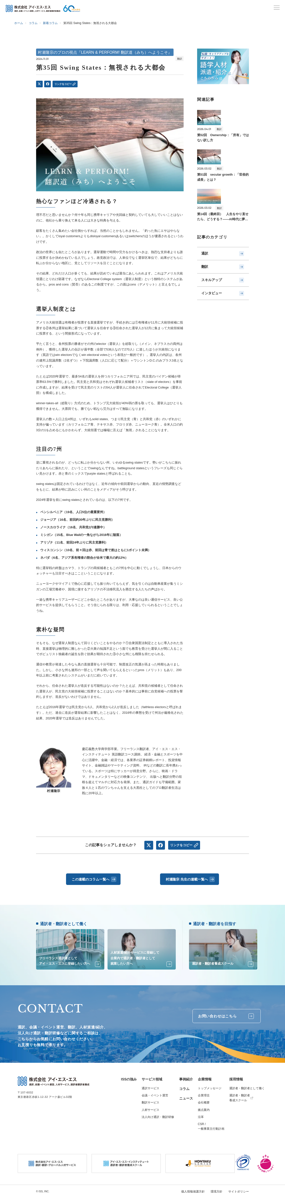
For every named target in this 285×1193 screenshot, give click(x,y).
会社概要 (204, 1100)
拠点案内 (204, 1107)
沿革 (201, 1114)
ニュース (186, 1096)
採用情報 (236, 1077)
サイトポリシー (239, 1188)
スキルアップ (223, 276)
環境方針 (218, 1188)
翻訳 (223, 265)
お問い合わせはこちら (224, 1013)
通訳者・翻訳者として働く (247, 1086)
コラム (184, 1086)
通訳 (223, 253)
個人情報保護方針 (196, 1188)
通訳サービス (150, 1086)
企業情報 (205, 1077)
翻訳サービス (150, 1100)
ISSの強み (129, 1077)
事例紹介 (186, 1077)
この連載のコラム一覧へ (94, 878)
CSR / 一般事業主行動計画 (211, 1124)
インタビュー (223, 288)
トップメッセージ (209, 1086)
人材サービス (150, 1107)
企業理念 (204, 1093)
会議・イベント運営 (155, 1093)
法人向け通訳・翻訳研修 (158, 1114)
